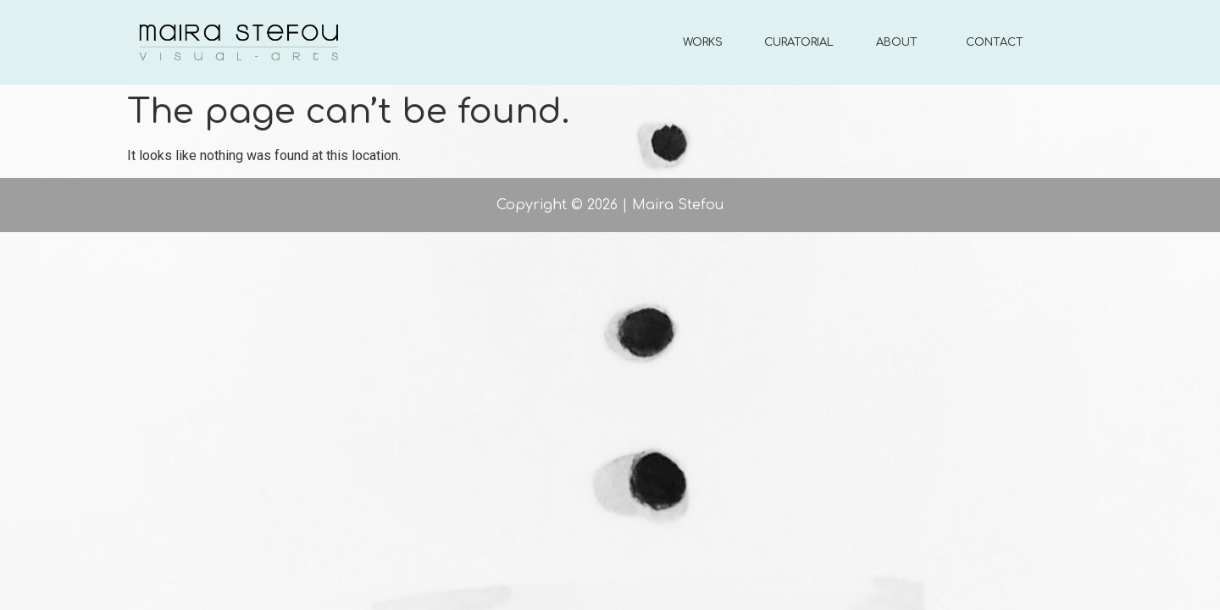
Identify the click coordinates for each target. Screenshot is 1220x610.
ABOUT (897, 42)
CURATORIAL (799, 42)
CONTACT (994, 42)
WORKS (703, 42)
